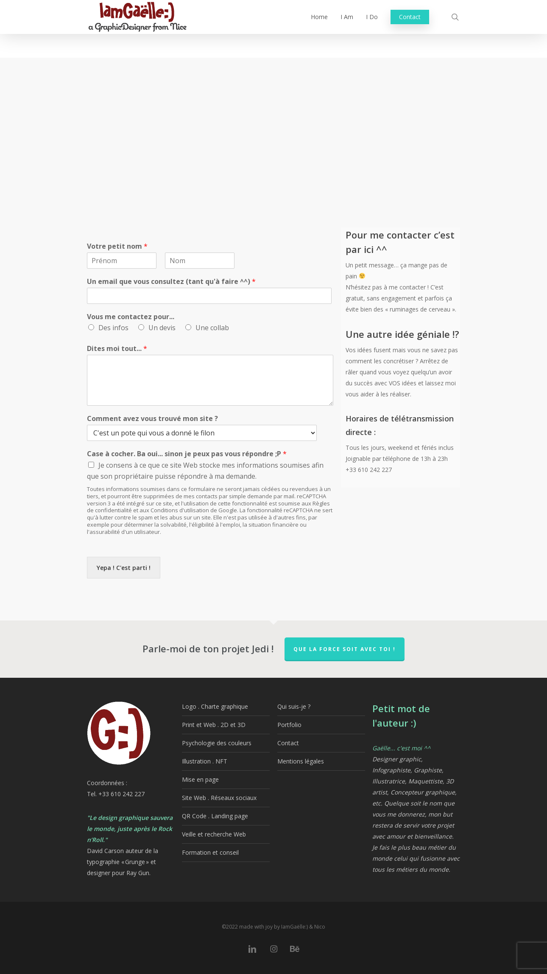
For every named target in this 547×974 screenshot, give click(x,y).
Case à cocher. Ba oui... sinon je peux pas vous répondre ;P (187, 453)
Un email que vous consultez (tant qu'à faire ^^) (171, 281)
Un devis (162, 327)
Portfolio (289, 725)
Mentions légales (300, 761)
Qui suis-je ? (293, 706)
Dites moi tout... (117, 348)
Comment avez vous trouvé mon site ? (152, 418)
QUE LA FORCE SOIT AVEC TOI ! (344, 649)
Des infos (113, 327)
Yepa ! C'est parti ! (124, 568)
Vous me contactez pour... (130, 316)
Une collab (212, 327)
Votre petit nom (117, 246)
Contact (288, 743)
